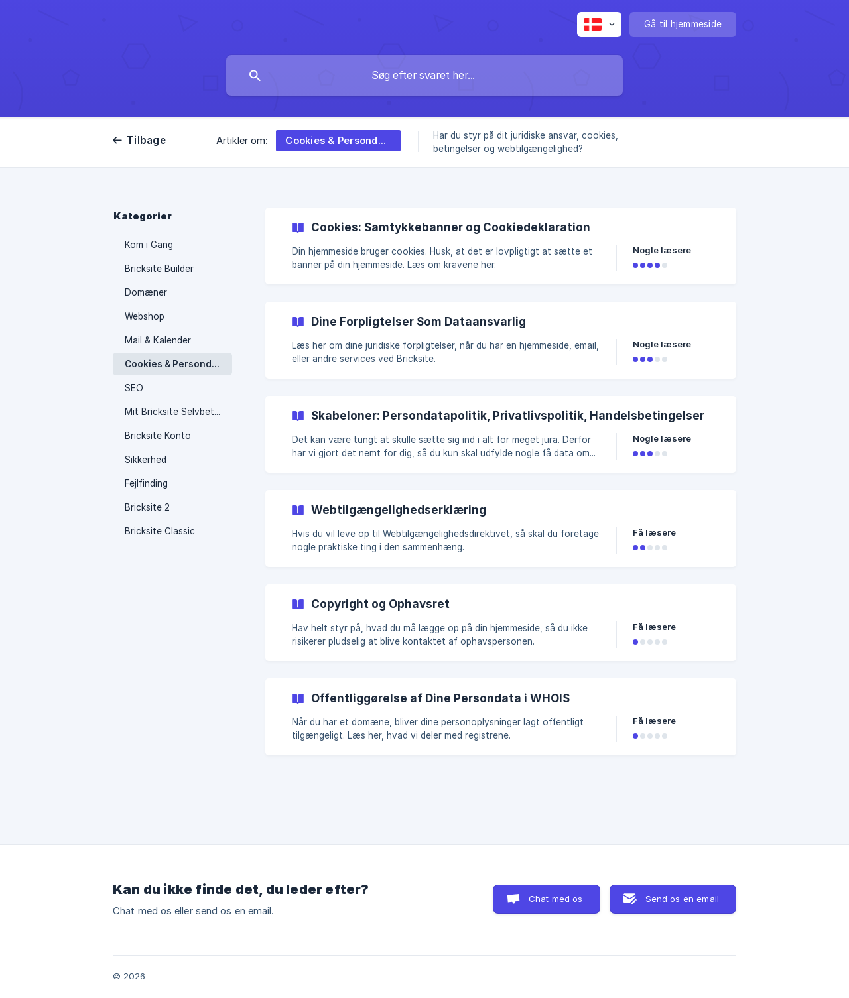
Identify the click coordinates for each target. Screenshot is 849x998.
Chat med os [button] (556, 898)
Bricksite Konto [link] (158, 435)
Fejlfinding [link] (146, 483)
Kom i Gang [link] (149, 244)
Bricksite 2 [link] (147, 507)
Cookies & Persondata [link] (175, 364)
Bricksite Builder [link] (159, 268)
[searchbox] (424, 75)
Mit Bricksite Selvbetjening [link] (178, 411)
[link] (500, 246)
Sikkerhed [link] (145, 459)
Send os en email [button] (682, 898)
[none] (599, 24)
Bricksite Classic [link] (160, 531)
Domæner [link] (146, 292)
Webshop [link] (144, 316)
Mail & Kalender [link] (158, 340)
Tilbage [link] (146, 140)
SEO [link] (134, 388)
